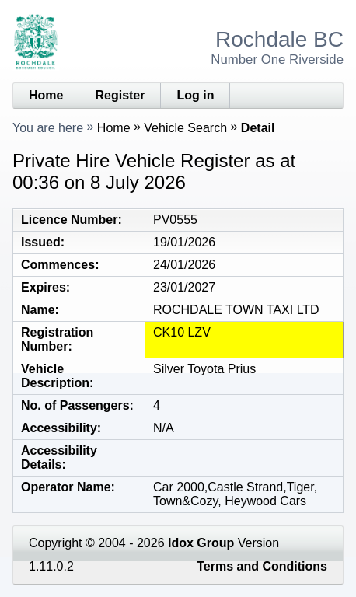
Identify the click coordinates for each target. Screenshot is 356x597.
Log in (195, 95)
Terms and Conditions (262, 566)
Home (46, 95)
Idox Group (201, 543)
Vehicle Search (185, 127)
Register (120, 95)
